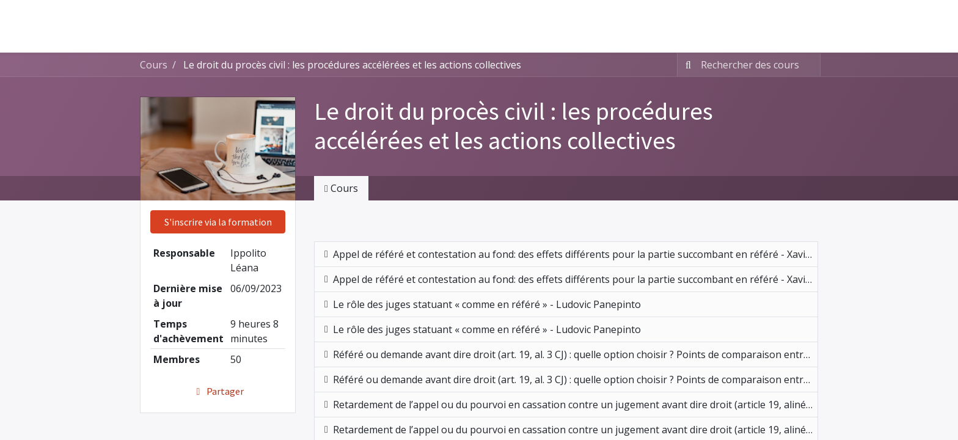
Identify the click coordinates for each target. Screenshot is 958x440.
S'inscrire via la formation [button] (218, 222)
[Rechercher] (686, 64)
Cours (153, 65)
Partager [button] (218, 391)
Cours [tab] (341, 188)
